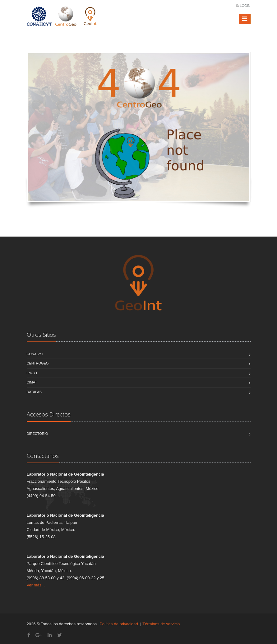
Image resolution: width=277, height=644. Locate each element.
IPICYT (32, 373)
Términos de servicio (161, 624)
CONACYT (35, 354)
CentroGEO (38, 363)
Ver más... (36, 585)
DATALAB (34, 392)
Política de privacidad (118, 624)
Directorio (37, 433)
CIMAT (32, 382)
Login (245, 5)
